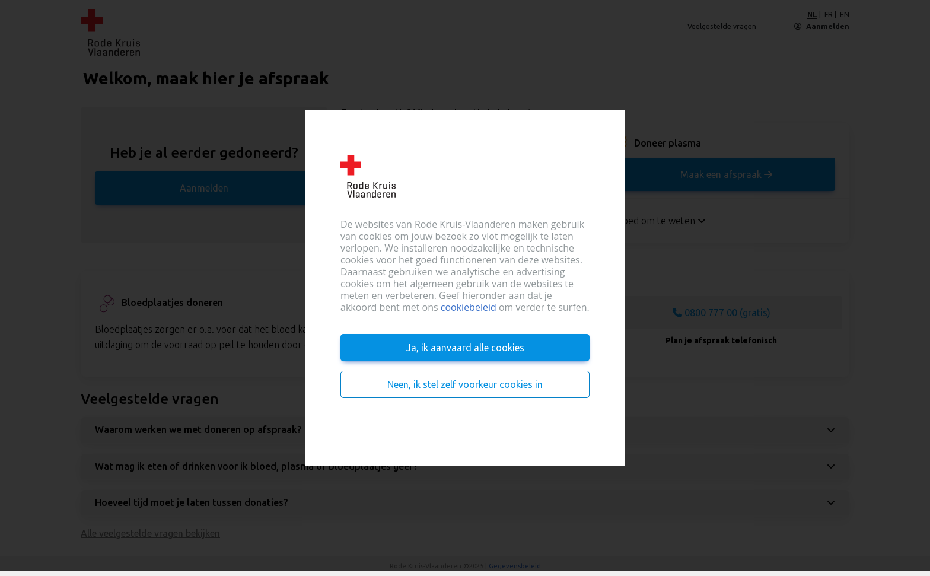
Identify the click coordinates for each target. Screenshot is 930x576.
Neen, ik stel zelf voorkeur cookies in (465, 384)
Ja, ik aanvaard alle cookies (465, 347)
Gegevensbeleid (515, 565)
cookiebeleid (468, 307)
